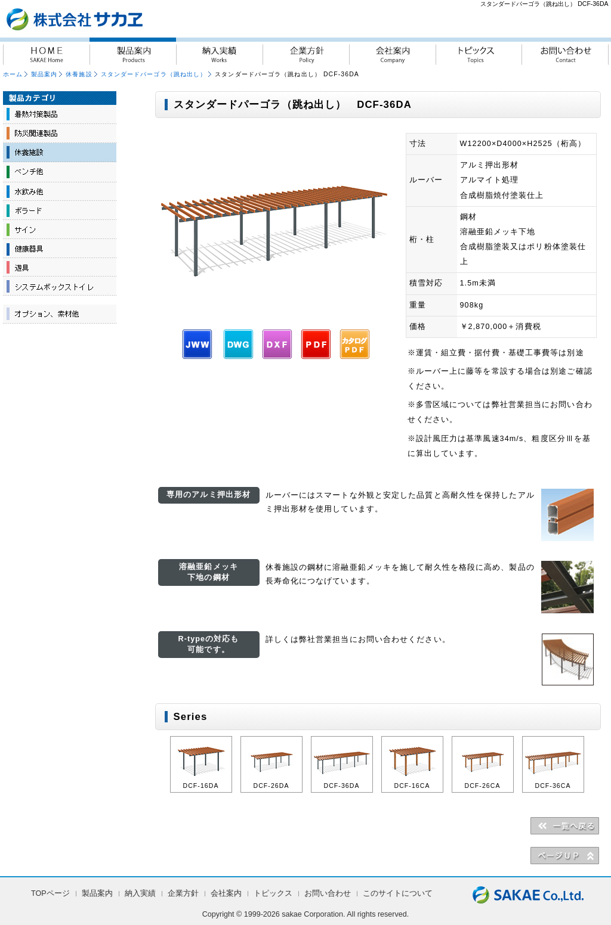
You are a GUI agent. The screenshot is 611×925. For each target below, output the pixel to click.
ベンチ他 (59, 171)
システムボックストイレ (59, 286)
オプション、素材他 (59, 314)
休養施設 (79, 74)
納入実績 (219, 51)
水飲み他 (59, 190)
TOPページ (50, 893)
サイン (59, 228)
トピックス (479, 51)
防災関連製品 (59, 133)
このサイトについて (398, 893)
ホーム (13, 74)
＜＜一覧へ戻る (565, 825)
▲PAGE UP (565, 855)
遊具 (59, 267)
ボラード (59, 209)
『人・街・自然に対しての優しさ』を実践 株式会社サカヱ (106, 19)
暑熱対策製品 (59, 114)
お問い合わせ (565, 51)
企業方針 (306, 51)
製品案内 (133, 51)
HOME (46, 51)
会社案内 (392, 51)
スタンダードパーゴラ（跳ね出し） (154, 74)
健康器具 (59, 247)
